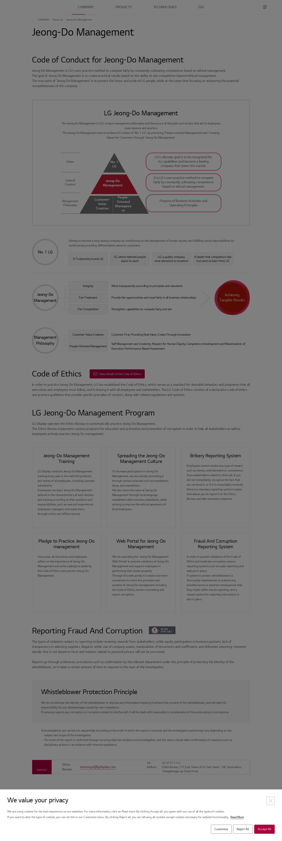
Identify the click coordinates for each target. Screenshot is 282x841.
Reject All (243, 829)
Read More (237, 817)
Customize (221, 829)
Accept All (264, 829)
